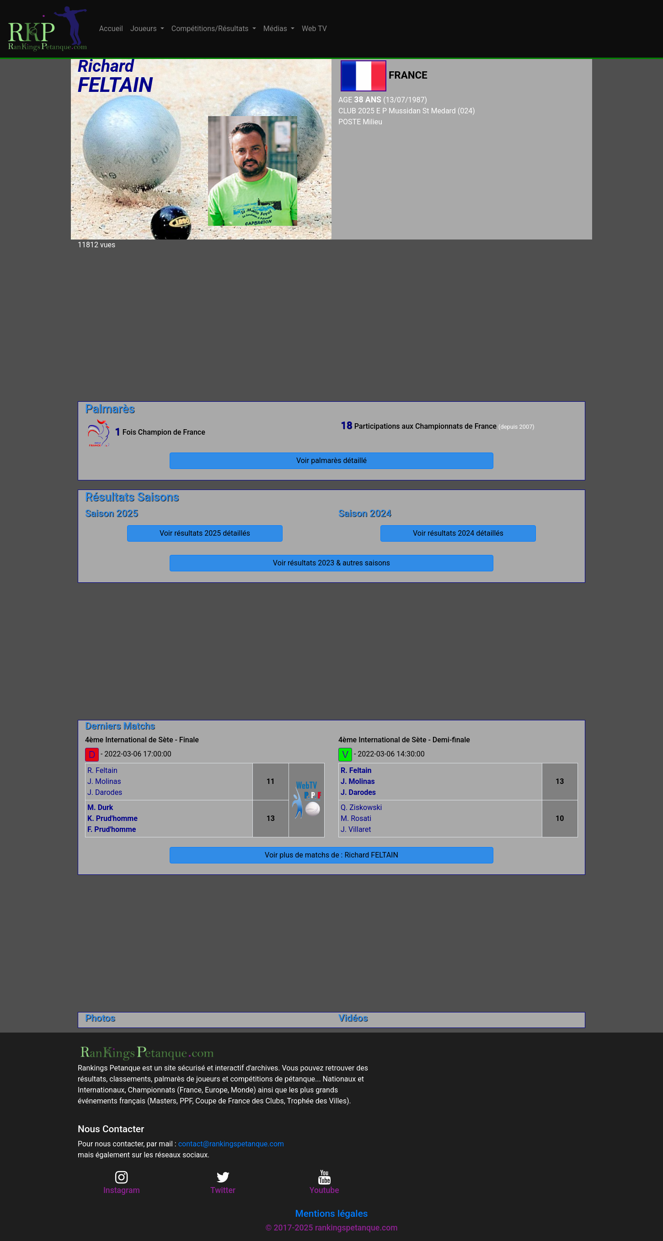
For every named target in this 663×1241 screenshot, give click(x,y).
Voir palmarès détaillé (331, 460)
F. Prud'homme (111, 829)
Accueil (111, 28)
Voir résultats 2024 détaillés (458, 533)
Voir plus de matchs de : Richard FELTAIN (331, 855)
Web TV (314, 28)
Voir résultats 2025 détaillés (205, 533)
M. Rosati (356, 818)
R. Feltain (102, 770)
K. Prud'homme (112, 818)
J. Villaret (356, 829)
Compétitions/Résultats (211, 28)
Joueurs (144, 28)
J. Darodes (104, 792)
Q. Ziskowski (361, 807)
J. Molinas (104, 781)
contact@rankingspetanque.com (231, 1144)
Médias (276, 28)
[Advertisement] (331, 322)
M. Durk (100, 807)
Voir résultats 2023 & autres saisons (331, 563)
